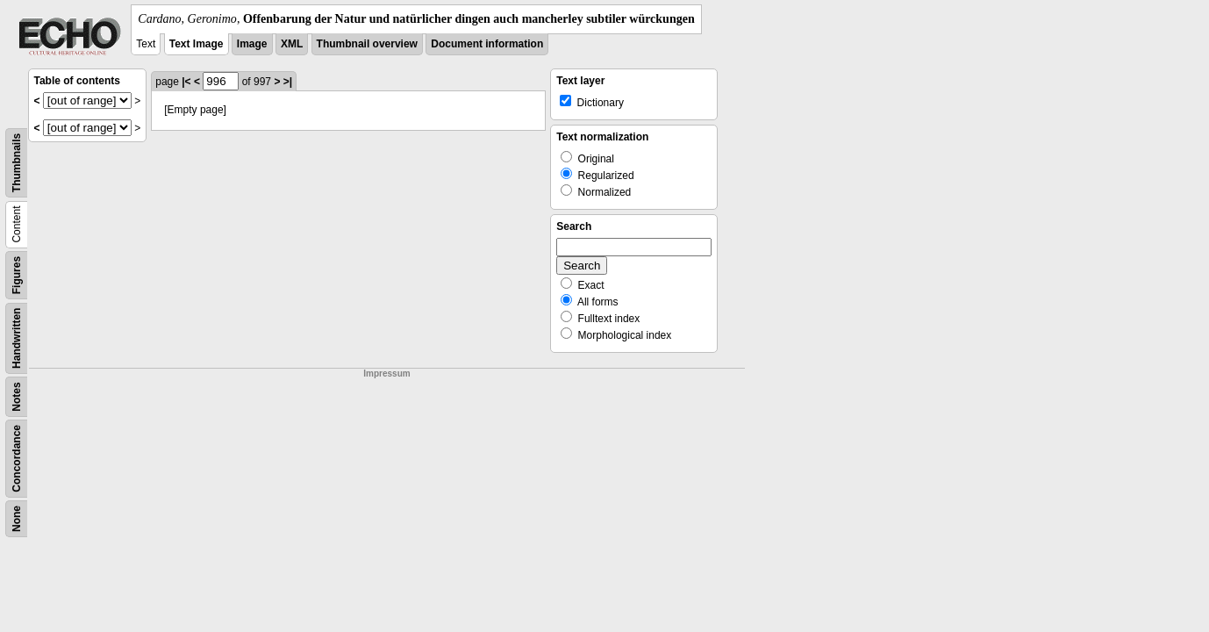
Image (252, 44)
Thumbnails (17, 162)
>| (287, 81)
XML (292, 44)
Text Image (196, 44)
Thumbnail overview (367, 44)
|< (186, 81)
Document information (487, 44)
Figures (17, 275)
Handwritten (17, 338)
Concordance (17, 458)
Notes (17, 396)
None (17, 519)
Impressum (386, 373)
